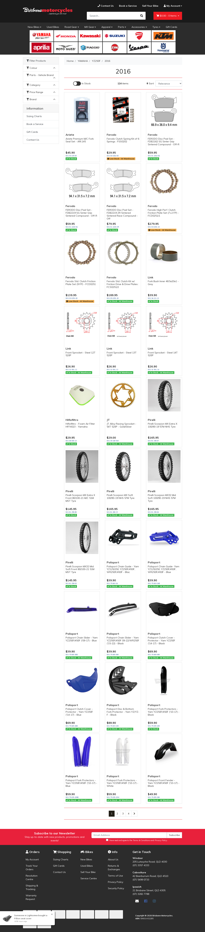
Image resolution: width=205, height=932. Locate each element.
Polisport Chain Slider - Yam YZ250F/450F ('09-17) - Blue (82, 639)
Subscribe (174, 835)
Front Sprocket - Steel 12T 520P (80, 354)
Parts (121, 27)
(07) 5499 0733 (141, 879)
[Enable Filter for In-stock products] (82, 84)
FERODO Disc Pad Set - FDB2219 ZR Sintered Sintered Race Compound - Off (122, 214)
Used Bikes (53, 27)
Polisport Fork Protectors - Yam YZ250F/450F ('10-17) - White (122, 783)
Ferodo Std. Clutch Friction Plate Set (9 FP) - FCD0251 (81, 283)
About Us (113, 859)
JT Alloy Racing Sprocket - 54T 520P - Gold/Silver (121, 425)
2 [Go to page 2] (117, 813)
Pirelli (151, 420)
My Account (32, 859)
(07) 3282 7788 (141, 893)
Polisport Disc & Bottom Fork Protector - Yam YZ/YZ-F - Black (123, 711)
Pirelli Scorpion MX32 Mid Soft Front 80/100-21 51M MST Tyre (80, 569)
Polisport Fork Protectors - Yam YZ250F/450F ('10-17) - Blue (81, 783)
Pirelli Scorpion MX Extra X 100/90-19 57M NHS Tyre (162, 425)
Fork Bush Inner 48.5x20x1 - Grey (163, 283)
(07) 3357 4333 (141, 865)
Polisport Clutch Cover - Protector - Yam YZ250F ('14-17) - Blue (79, 711)
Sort (150, 83)
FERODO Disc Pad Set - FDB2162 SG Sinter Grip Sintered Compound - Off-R (163, 141)
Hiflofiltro (72, 420)
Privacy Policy (115, 882)
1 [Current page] (111, 813)
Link (150, 277)
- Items (166, 16)
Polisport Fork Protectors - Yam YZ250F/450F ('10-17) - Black (163, 711)
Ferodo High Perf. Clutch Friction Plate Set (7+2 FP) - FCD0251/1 (163, 212)
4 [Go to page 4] (128, 813)
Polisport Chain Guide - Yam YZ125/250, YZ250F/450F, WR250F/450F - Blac (123, 569)
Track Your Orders (32, 867)
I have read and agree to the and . (136, 840)
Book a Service (35, 124)
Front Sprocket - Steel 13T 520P (121, 354)
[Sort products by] (169, 84)
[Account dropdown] (171, 6)
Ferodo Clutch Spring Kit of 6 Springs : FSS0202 (123, 140)
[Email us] (137, 901)
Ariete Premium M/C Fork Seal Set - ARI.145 (80, 140)
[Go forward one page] (134, 814)
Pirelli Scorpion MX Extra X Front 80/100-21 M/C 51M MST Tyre (80, 498)
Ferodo (111, 134)
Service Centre (88, 878)
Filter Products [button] (36, 60)
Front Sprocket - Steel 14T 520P (163, 354)
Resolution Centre (32, 877)
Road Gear (71, 27)
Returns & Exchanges (114, 867)
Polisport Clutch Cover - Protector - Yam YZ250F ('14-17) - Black (161, 640)
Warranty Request (31, 897)
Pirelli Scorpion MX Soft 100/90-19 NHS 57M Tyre (120, 497)
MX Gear (89, 27)
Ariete (70, 134)
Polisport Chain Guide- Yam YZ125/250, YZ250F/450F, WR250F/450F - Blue (163, 569)
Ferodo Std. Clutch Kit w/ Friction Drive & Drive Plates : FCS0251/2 (123, 284)
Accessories (138, 27)
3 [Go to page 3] (123, 813)
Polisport (113, 562)
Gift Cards (171, 27)
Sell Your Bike (88, 872)
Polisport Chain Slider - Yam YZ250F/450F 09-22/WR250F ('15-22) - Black (123, 640)
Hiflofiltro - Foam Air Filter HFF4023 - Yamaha (80, 425)
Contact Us (33, 139)
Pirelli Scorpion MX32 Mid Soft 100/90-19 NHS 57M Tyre (162, 498)
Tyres (155, 27)
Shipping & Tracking (32, 887)
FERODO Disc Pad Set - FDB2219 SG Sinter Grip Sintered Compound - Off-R (81, 212)
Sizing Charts (34, 116)
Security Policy (116, 888)
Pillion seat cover (22, 918)
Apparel (105, 27)
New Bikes (33, 27)
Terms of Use (115, 875)
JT (108, 420)
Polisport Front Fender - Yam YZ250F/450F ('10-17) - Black (163, 783)
